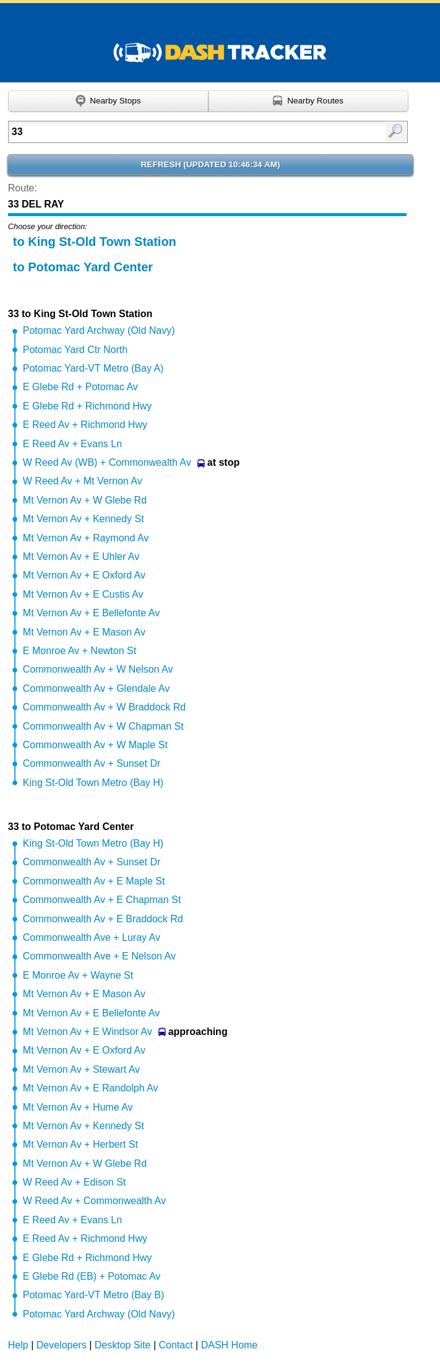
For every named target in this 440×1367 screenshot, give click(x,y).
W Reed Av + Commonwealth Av (94, 1200)
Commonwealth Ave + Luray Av (91, 937)
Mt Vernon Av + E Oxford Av (84, 575)
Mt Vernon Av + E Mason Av (84, 632)
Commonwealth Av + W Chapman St (103, 726)
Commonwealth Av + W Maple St (95, 745)
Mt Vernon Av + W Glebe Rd (85, 500)
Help (18, 1345)
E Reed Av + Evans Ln (72, 444)
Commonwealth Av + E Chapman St (102, 899)
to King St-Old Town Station (94, 241)
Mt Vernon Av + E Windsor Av (87, 1031)
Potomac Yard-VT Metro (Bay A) (93, 368)
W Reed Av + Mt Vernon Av (82, 481)
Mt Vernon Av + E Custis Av (83, 594)
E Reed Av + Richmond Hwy (85, 424)
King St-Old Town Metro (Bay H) (93, 782)
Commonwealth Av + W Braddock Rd (104, 707)
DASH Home (229, 1345)
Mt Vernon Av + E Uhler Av (81, 556)
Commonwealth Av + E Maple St (94, 881)
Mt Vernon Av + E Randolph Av (90, 1088)
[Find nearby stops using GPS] (108, 101)
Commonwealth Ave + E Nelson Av (99, 956)
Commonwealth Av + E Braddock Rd (103, 919)
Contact (176, 1345)
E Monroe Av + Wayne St (78, 975)
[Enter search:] (180, 132)
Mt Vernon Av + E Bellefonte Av (91, 613)
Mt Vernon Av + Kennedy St (83, 518)
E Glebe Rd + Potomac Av (80, 387)
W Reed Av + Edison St (74, 1182)
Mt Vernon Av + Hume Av (78, 1107)
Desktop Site (123, 1345)
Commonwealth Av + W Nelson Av (98, 669)
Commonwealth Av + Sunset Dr (91, 763)
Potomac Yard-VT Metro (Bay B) (94, 1295)
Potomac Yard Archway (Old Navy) (99, 330)
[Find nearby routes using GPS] (308, 101)
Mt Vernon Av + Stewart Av (81, 1069)
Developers (62, 1345)
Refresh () (210, 164)
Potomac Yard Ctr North (75, 349)
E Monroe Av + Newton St (79, 650)
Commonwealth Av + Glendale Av (96, 688)
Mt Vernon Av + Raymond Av (86, 538)
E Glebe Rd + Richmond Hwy (87, 406)
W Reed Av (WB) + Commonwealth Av (107, 462)
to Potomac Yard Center (83, 267)
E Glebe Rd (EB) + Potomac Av (91, 1276)
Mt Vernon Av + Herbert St (80, 1144)
